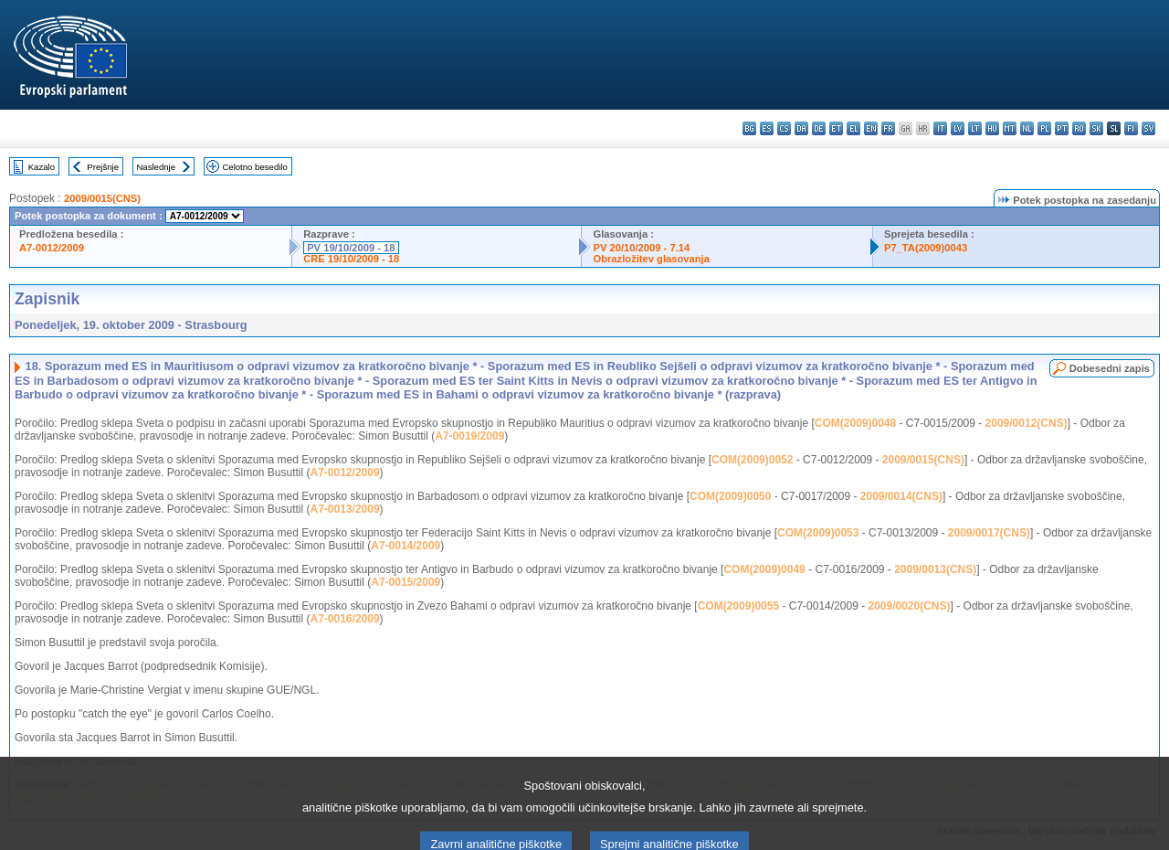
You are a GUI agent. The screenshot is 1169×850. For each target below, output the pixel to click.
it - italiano (940, 128)
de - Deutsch (819, 128)
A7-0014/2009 (405, 545)
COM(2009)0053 (817, 532)
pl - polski (1044, 128)
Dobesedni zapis (1109, 368)
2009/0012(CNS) (1026, 423)
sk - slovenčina (1096, 128)
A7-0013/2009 (345, 509)
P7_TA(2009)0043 (925, 247)
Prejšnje (103, 167)
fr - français (888, 128)
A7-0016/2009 (345, 618)
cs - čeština (784, 128)
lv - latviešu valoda (957, 128)
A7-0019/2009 (469, 436)
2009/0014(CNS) (901, 496)
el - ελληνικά (853, 128)
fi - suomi (1131, 128)
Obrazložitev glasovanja (651, 258)
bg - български (749, 128)
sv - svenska (1148, 128)
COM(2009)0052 (752, 459)
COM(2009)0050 (730, 496)
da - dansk (801, 128)
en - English (871, 128)
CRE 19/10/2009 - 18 (351, 258)
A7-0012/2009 (51, 247)
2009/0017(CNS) (989, 532)
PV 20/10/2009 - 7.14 (641, 247)
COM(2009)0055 (738, 606)
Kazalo (41, 167)
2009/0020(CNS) (909, 606)
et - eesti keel (836, 128)
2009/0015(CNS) (102, 198)
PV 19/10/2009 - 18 (351, 247)
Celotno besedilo (254, 167)
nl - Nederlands (1027, 128)
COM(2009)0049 (764, 569)
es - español (767, 128)
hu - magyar (992, 128)
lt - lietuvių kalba (975, 128)
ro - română (1079, 128)
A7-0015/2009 (405, 582)
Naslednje (155, 167)
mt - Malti (1009, 128)
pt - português (1062, 128)
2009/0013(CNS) (935, 569)
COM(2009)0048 (855, 423)
